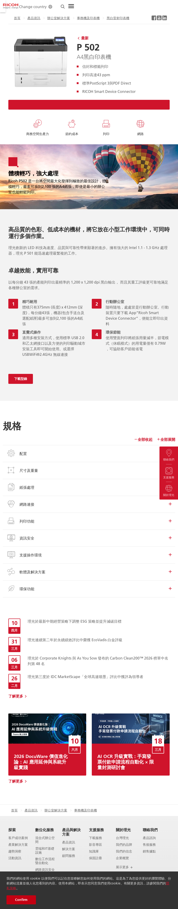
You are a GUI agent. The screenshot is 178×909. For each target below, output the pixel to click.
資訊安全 (89, 538)
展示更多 (124, 867)
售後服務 (149, 845)
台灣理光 (122, 838)
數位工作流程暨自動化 (45, 861)
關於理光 (123, 829)
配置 (89, 453)
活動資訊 (14, 858)
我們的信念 (124, 851)
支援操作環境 (89, 554)
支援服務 (96, 829)
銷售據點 (149, 851)
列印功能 (89, 521)
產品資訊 (15, 18)
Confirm (21, 900)
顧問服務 (68, 856)
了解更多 (15, 696)
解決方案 (68, 849)
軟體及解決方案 (89, 571)
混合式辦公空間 (45, 840)
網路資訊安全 (45, 870)
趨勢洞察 (14, 851)
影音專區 (95, 845)
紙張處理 (89, 487)
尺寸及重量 (89, 470)
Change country (126, 6)
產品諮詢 (149, 838)
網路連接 (89, 504)
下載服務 (95, 838)
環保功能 (89, 588)
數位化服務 (44, 829)
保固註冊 (95, 858)
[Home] (11, 6)
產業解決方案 (18, 845)
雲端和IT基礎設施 (44, 851)
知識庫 (94, 851)
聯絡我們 (150, 829)
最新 (85, 37)
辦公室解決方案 (40, 18)
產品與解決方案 (71, 831)
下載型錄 (20, 379)
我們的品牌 (124, 845)
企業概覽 (122, 858)
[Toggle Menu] (161, 6)
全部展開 (166, 439)
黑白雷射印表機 (100, 18)
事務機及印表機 (70, 18)
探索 (12, 829)
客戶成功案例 (18, 838)
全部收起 (143, 439)
